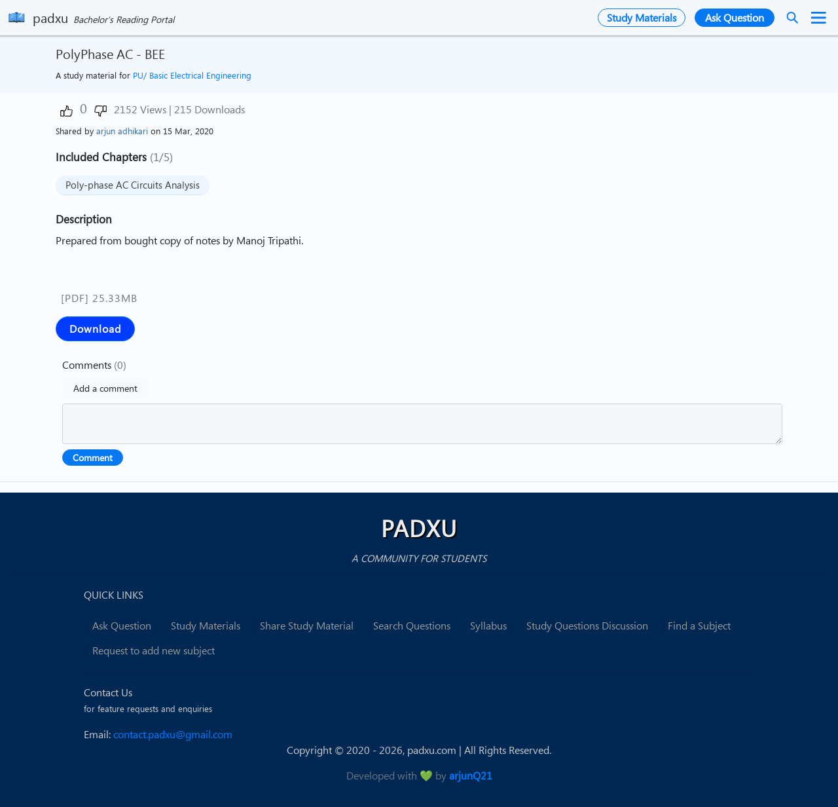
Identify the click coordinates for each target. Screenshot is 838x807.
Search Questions (411, 625)
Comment (93, 457)
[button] (66, 111)
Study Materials (641, 17)
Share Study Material (307, 625)
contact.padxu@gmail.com (172, 734)
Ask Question (121, 625)
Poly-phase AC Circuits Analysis (132, 184)
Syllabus (488, 625)
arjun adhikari (122, 131)
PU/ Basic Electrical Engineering (192, 75)
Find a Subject (699, 625)
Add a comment (105, 388)
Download (95, 329)
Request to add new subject (153, 650)
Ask (734, 17)
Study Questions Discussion (587, 625)
